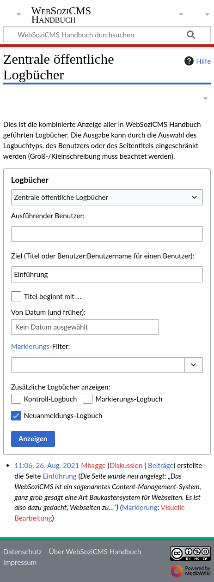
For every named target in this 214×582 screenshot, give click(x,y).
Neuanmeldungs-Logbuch (63, 415)
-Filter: (40, 346)
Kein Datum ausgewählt (51, 327)
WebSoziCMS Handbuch (61, 16)
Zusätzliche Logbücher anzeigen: (60, 387)
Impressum (20, 562)
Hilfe (196, 61)
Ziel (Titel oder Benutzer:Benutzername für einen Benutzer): (102, 256)
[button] (193, 365)
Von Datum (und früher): (48, 312)
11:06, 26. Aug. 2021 (46, 465)
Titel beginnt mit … (53, 296)
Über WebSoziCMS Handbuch (95, 551)
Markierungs (30, 346)
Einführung (59, 476)
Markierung (140, 507)
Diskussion (126, 465)
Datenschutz (22, 551)
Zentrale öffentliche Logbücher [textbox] (61, 197)
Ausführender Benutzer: (48, 215)
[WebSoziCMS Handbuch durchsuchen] (107, 34)
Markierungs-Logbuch (128, 399)
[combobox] (107, 197)
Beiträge (160, 465)
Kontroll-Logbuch (50, 399)
